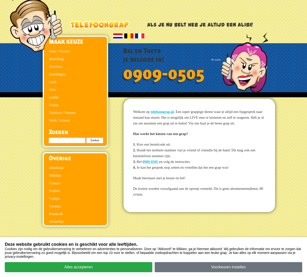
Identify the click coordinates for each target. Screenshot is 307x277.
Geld (52, 82)
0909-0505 (164, 73)
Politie (54, 105)
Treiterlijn (56, 221)
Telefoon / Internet (62, 113)
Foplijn (54, 198)
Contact (54, 183)
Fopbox (54, 191)
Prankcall (56, 214)
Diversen (55, 66)
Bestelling (56, 59)
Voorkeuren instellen (228, 267)
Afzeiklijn (56, 168)
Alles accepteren (78, 267)
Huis (52, 90)
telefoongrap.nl (162, 112)
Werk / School (59, 120)
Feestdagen (57, 74)
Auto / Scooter (59, 51)
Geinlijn (55, 206)
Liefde (54, 97)
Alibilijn (55, 175)
